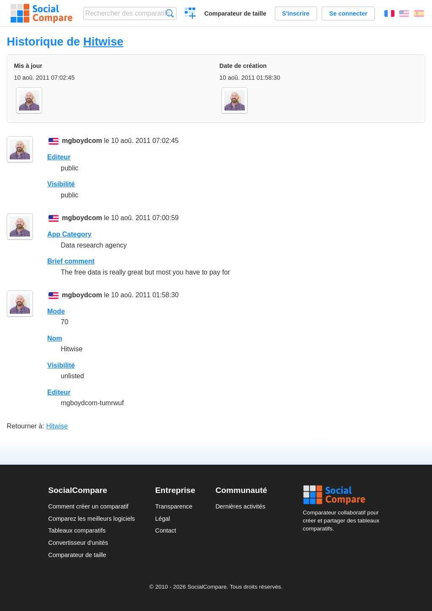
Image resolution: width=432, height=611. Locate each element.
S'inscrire (296, 13)
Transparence (173, 506)
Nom (54, 338)
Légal (162, 518)
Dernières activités (240, 506)
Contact (165, 530)
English (404, 13)
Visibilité (61, 184)
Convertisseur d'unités (78, 542)
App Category (69, 234)
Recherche (170, 13)
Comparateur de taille (235, 13)
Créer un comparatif (190, 14)
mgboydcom (82, 140)
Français (389, 13)
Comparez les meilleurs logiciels (91, 518)
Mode (56, 311)
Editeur (58, 157)
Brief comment (70, 261)
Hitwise (103, 41)
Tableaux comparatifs (76, 530)
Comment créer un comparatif (88, 506)
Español (419, 13)
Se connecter (348, 13)
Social (343, 495)
